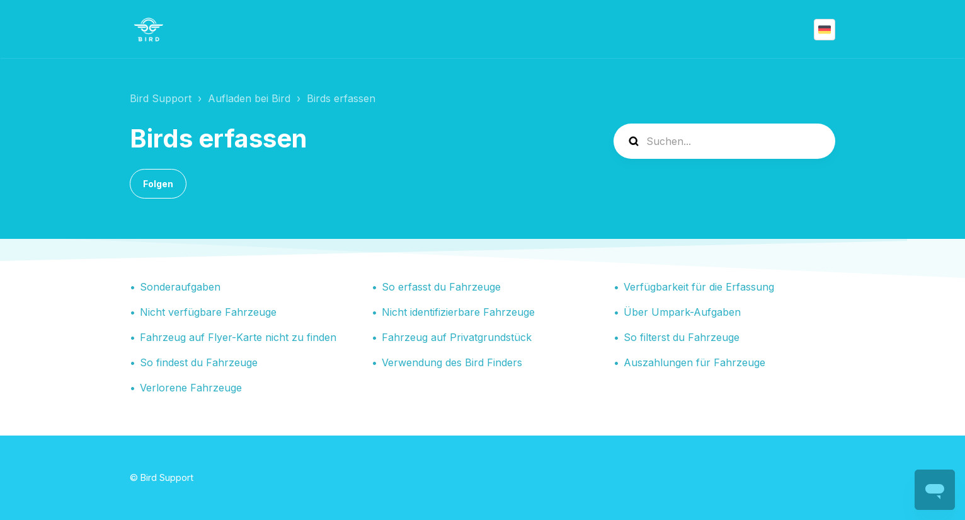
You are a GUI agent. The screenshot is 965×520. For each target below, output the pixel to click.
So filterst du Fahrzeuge (681, 337)
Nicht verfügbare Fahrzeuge (208, 312)
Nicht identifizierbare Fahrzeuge (458, 312)
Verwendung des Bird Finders (452, 362)
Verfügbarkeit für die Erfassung (699, 286)
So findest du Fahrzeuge (199, 362)
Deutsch (824, 29)
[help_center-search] (724, 141)
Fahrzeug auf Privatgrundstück (457, 337)
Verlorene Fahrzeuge (191, 387)
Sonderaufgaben (180, 286)
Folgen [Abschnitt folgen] (158, 183)
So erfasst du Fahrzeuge (441, 286)
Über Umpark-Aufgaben (682, 312)
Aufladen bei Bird (249, 98)
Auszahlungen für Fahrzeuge (694, 362)
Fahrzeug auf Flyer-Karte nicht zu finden (238, 337)
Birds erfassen (341, 98)
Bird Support (160, 98)
